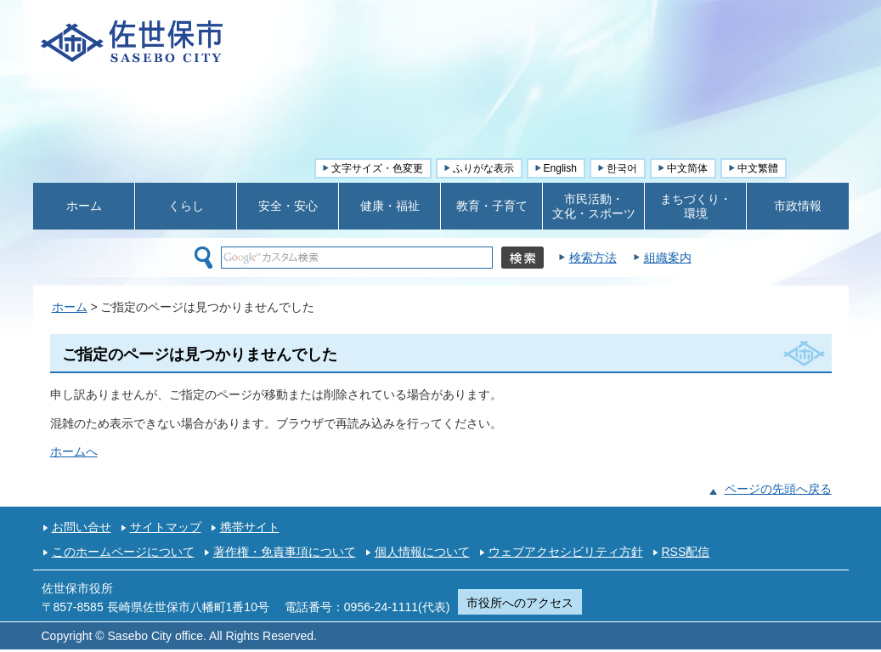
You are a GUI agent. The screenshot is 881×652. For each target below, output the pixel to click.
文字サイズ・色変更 (377, 168)
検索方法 (593, 257)
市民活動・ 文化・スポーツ (593, 206)
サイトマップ (165, 527)
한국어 (622, 168)
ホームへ (74, 451)
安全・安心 (288, 206)
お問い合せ (81, 527)
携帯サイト (250, 527)
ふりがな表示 (483, 168)
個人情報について (422, 551)
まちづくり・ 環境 (695, 206)
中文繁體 (757, 168)
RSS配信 (686, 551)
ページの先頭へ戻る (778, 489)
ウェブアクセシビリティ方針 (566, 551)
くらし (186, 206)
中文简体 (687, 168)
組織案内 (668, 257)
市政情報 (798, 206)
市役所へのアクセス (519, 602)
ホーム (84, 206)
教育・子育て (492, 206)
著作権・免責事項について (284, 551)
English (560, 168)
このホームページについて (123, 551)
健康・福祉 (390, 206)
